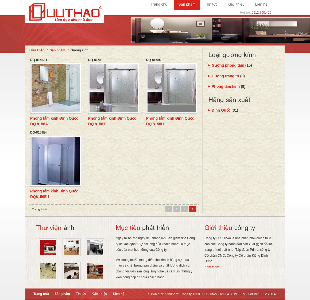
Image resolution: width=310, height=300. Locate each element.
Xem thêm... (213, 267)
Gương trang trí (225, 76)
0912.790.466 (261, 12)
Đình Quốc (221, 110)
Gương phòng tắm (228, 65)
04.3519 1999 (235, 294)
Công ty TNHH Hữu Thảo (199, 294)
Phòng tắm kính (226, 86)
